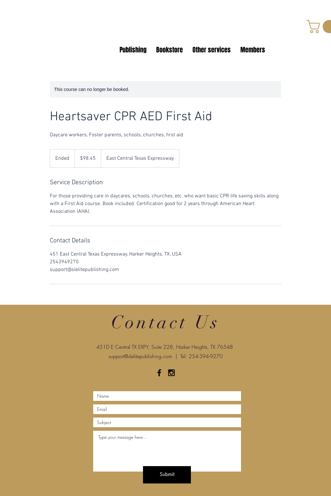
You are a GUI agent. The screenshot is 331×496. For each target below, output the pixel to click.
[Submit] (167, 474)
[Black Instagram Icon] (171, 372)
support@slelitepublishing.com (140, 356)
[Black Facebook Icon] (159, 372)
